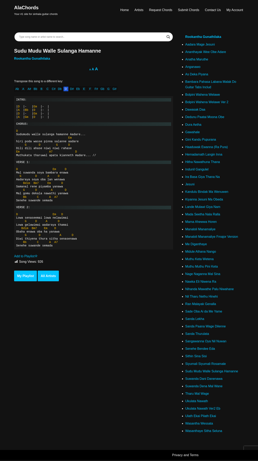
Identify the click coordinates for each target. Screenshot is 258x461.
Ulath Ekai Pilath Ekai (200, 417)
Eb (78, 89)
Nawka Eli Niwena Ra (200, 282)
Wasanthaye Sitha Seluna (203, 432)
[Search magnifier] (168, 37)
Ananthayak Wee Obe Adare (205, 52)
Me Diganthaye (196, 244)
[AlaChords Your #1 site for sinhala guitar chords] (36, 10)
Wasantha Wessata (199, 424)
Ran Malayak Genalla (200, 304)
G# (115, 89)
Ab (17, 89)
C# (53, 89)
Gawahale (192, 132)
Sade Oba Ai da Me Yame (203, 312)
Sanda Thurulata (197, 334)
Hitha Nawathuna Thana (202, 162)
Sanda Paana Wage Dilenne (205, 327)
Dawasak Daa (195, 109)
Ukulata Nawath (196, 402)
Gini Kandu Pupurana (200, 139)
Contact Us (213, 10)
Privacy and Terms (185, 456)
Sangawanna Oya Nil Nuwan (206, 342)
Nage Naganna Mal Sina (202, 274)
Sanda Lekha (194, 319)
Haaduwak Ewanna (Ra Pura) (206, 147)
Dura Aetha (193, 125)
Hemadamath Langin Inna (203, 154)
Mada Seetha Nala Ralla (202, 214)
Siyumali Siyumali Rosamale (205, 364)
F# (96, 89)
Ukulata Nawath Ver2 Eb (202, 409)
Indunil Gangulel (197, 169)
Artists (138, 10)
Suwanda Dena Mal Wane (204, 387)
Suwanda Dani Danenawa (204, 379)
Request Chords (160, 10)
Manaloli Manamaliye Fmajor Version (211, 237)
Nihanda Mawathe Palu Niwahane (209, 289)
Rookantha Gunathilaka (32, 58)
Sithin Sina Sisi (196, 357)
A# (29, 89)
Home (124, 10)
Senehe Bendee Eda (200, 349)
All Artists (48, 276)
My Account (234, 10)
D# (72, 89)
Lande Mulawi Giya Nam (202, 207)
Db (59, 89)
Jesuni (190, 184)
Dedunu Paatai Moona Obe (204, 117)
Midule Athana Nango (200, 252)
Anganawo (193, 67)
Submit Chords (188, 10)
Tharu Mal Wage (197, 394)
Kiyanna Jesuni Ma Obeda (204, 199)
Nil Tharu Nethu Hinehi (201, 297)
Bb (35, 89)
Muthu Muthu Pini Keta (201, 267)
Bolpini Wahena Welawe (202, 95)
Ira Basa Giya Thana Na (202, 177)
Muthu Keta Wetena (199, 259)
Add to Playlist (26, 256)
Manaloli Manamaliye (200, 229)
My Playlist (25, 276)
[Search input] (91, 37)
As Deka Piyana (196, 74)
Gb (102, 89)
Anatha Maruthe (196, 59)
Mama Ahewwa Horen (201, 222)
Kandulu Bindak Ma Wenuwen (206, 192)
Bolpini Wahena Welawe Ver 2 (206, 102)
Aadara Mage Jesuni (200, 44)
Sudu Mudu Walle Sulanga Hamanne (211, 372)
